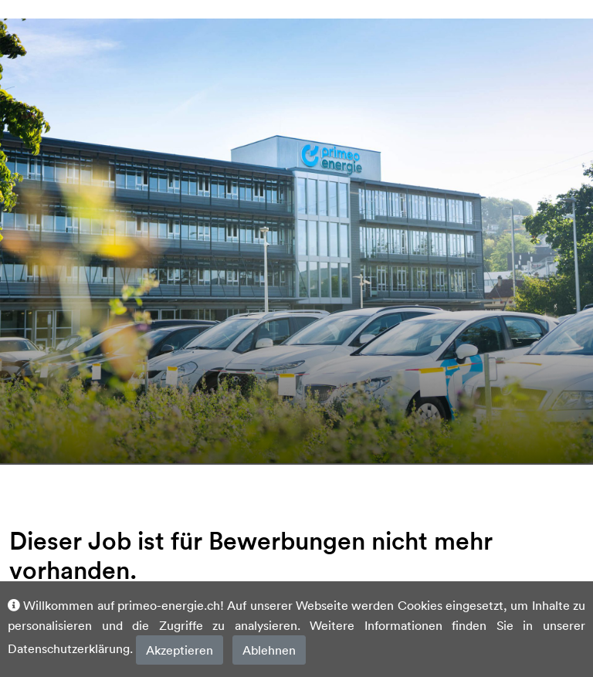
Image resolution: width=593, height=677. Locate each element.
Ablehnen (269, 650)
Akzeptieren (179, 650)
